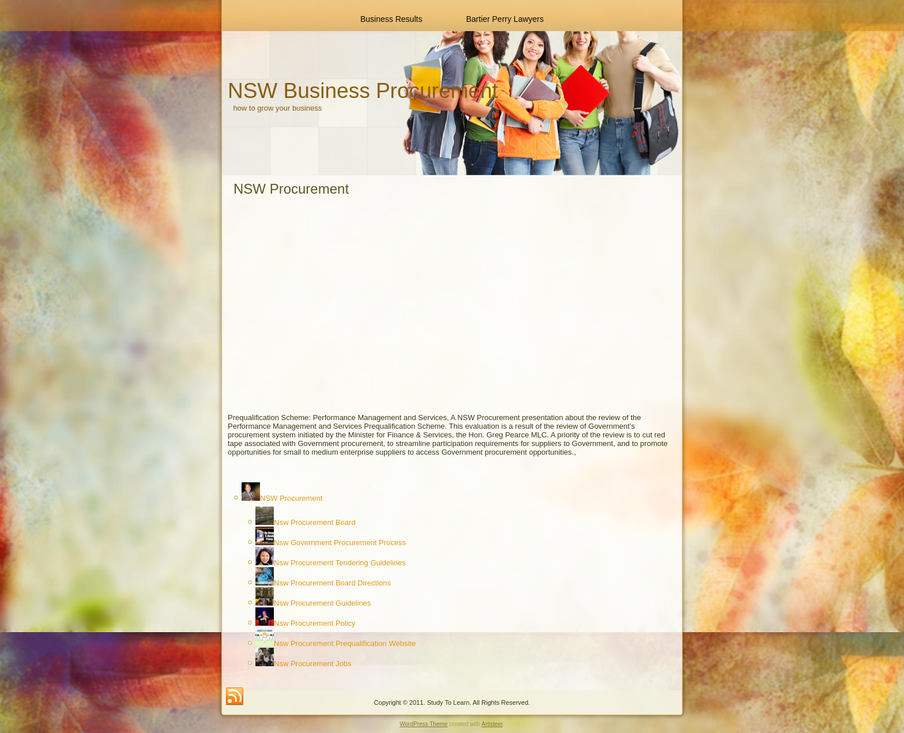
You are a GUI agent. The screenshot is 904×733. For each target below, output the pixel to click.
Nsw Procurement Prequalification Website (345, 643)
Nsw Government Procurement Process (340, 542)
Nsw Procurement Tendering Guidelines (340, 562)
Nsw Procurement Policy (315, 623)
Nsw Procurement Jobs (312, 663)
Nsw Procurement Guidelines (322, 603)
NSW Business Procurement (363, 91)
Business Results (391, 19)
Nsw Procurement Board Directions (332, 583)
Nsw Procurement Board (315, 522)
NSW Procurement (291, 498)
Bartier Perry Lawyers (505, 19)
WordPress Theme (423, 724)
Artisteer (492, 724)
